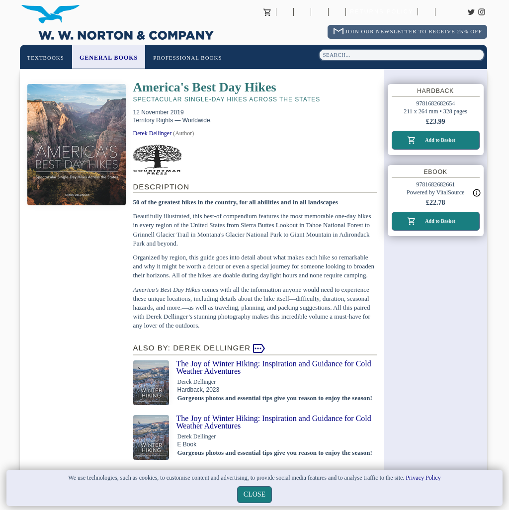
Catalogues (426, 12)
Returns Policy (381, 12)
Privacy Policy (423, 477)
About (284, 12)
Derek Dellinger (152, 133)
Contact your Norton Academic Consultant (319, 12)
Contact (302, 12)
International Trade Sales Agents (337, 12)
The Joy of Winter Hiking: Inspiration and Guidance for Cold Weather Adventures (273, 367)
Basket (267, 12)
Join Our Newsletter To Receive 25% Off (413, 31)
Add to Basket (440, 140)
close (254, 494)
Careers (443, 12)
